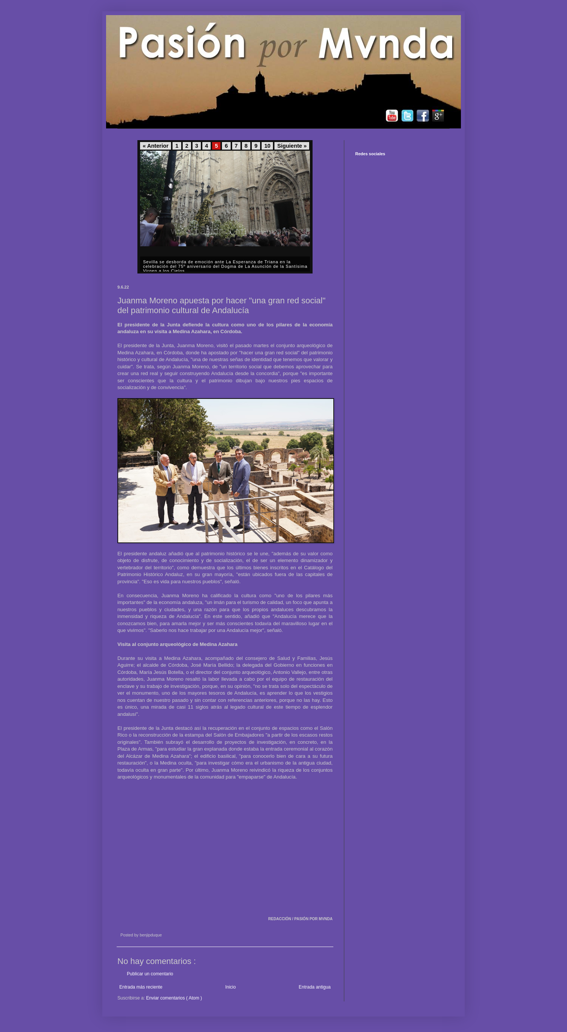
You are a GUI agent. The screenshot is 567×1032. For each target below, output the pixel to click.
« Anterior (155, 146)
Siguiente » (292, 146)
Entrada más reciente (140, 987)
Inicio (230, 987)
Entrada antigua (315, 987)
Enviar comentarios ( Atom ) (174, 998)
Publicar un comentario (150, 973)
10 (267, 146)
